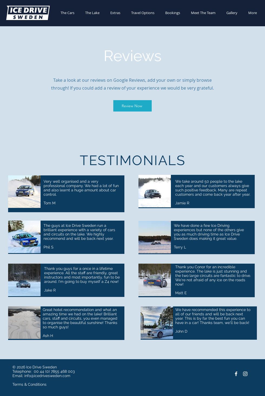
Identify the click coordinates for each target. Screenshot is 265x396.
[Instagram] (245, 374)
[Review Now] (132, 106)
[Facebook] (236, 374)
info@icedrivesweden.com (47, 376)
